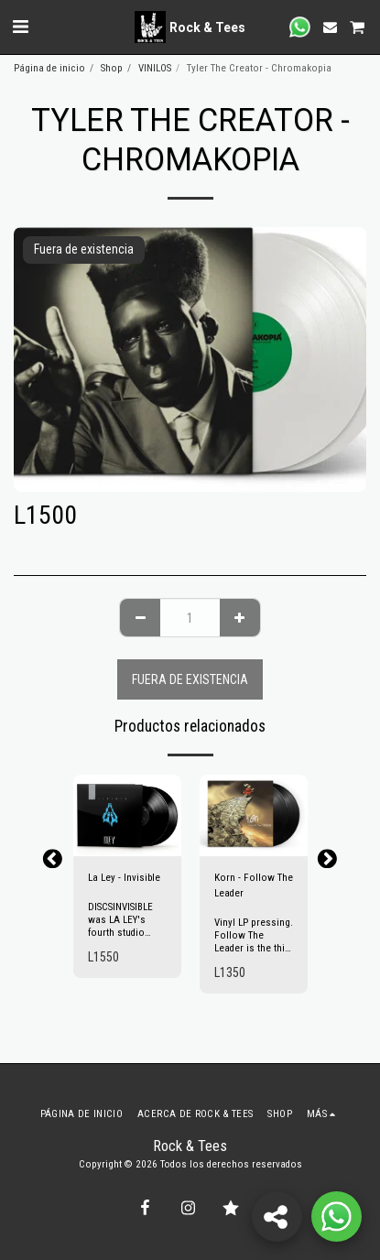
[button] (20, 26)
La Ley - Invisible (124, 878)
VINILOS (154, 68)
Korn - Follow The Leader (253, 885)
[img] (127, 815)
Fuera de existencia (190, 679)
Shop (112, 68)
